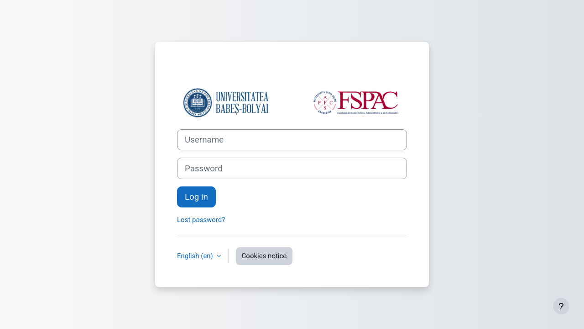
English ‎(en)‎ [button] (196, 256)
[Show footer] (561, 306)
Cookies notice (264, 256)
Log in (196, 197)
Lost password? (201, 220)
